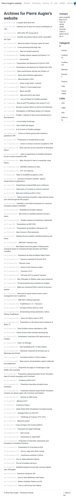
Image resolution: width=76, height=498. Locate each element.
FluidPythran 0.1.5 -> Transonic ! (31, 304)
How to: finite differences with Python (31, 477)
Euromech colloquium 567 (26, 473)
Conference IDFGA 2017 (27, 380)
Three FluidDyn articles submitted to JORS (32, 329)
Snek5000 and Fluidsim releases (31, 210)
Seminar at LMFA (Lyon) (28, 397)
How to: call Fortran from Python (29, 485)
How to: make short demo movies (32, 451)
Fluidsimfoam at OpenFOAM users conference (32, 185)
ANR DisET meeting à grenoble (28, 300)
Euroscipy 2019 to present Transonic (33, 275)
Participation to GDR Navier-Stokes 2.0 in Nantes (33, 111)
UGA (63, 113)
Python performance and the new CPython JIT (33, 71)
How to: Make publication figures (27, 459)
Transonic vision (24, 263)
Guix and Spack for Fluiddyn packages (34, 99)
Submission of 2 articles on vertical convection (32, 189)
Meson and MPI (25, 91)
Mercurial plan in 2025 (26, 79)
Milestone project (23, 421)
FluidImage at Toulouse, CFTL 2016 (33, 417)
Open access (24, 433)
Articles (64, 50)
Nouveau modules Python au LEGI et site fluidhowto (34, 107)
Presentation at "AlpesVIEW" (30, 437)
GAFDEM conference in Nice (30, 167)
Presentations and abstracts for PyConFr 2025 (33, 63)
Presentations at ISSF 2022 (26, 224)
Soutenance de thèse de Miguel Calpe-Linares (34, 255)
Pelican (30, 493)
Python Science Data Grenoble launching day (32, 332)
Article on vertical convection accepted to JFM (36, 144)
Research (27, 3)
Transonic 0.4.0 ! (26, 271)
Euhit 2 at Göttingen (24, 343)
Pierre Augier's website (12, 3)
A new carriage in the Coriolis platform (29, 425)
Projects (64, 81)
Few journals (24, 59)
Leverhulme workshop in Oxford (32, 455)
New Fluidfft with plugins (25, 125)
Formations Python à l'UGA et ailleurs (33, 357)
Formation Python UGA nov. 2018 (31, 308)
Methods (64, 70)
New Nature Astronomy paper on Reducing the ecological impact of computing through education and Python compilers (26, 249)
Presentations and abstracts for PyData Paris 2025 (34, 67)
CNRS (63, 108)
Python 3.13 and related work (30, 87)
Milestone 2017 (22, 401)
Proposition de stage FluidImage (29, 429)
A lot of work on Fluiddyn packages (28, 129)
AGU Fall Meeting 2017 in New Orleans (33, 347)
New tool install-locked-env (29, 51)
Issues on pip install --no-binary (30, 83)
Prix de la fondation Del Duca (26, 463)
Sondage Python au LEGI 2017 (28, 413)
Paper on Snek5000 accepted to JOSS (29, 175)
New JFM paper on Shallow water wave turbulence (35, 279)
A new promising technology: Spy (29, 47)
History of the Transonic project (32, 267)
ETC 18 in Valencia (26, 171)
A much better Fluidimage (26, 121)
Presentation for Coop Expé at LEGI (30, 447)
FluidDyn (62, 3)
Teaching (45, 3)
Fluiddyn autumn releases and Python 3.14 (35, 55)
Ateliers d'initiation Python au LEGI (30, 481)
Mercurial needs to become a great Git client (33, 43)
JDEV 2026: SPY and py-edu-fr (27, 33)
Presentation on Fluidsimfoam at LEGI (31, 140)
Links (56, 3)
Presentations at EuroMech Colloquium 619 (32, 228)
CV (51, 3)
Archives (70, 3)
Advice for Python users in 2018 (32, 318)
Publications (36, 3)
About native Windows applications (30, 75)
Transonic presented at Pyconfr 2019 (33, 259)
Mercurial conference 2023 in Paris (28, 193)
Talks (63, 86)
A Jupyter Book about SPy (26, 23)
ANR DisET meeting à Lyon (28, 242)
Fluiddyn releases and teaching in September (36, 220)
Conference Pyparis (23, 405)
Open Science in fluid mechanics (27, 232)
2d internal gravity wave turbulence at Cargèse (33, 283)
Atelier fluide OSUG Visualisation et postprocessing (34, 409)
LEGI (63, 103)
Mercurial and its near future (30, 95)
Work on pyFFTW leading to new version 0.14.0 (33, 103)
